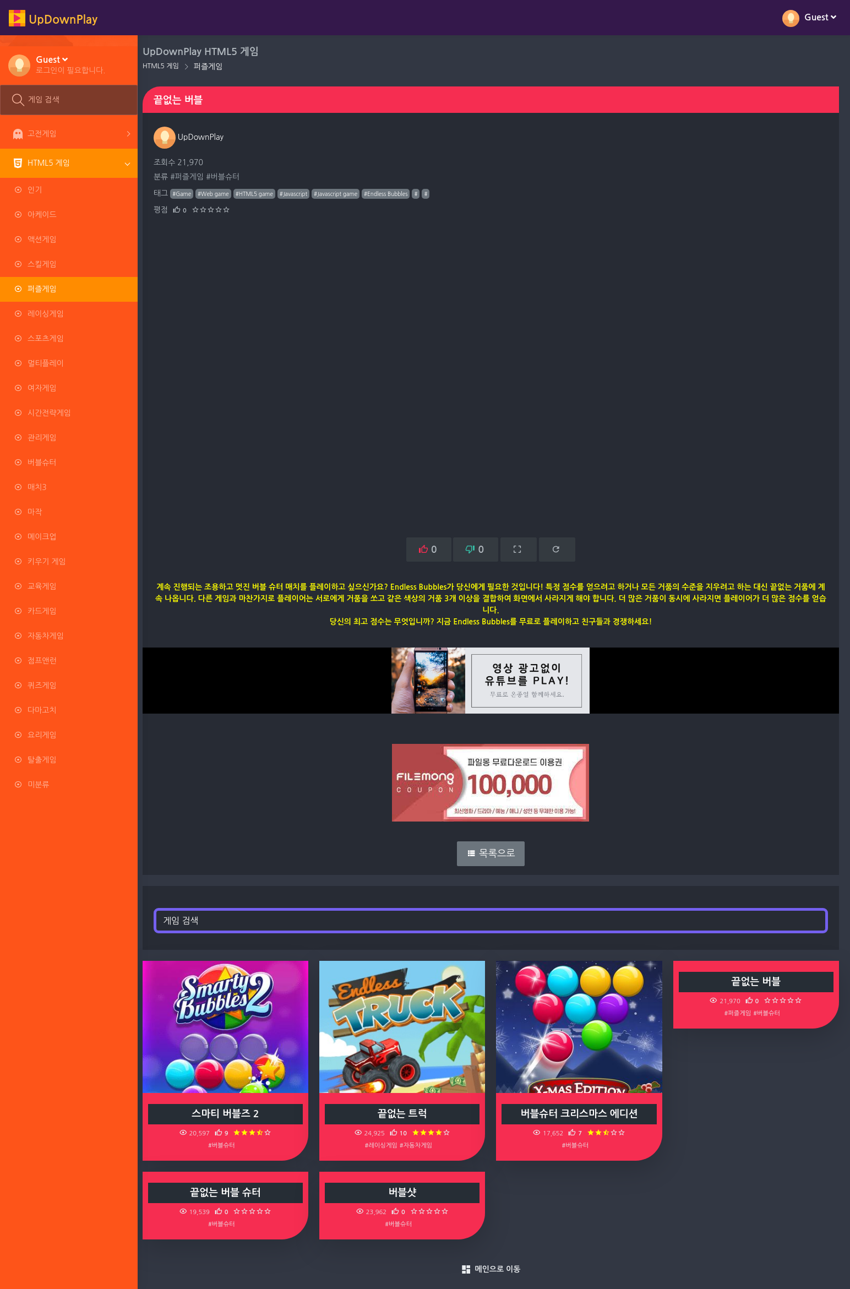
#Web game (219, 194)
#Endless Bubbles (391, 194)
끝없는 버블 (757, 982)
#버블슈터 (229, 177)
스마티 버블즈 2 (231, 1114)
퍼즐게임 (214, 66)
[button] (71, 64)
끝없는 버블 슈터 (230, 1193)
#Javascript (299, 194)
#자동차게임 (420, 1145)
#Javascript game (341, 194)
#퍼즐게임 (193, 177)
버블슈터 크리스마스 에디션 (581, 1114)
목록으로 (494, 853)
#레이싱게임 (384, 1145)
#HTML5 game (260, 194)
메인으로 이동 (494, 1269)
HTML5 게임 (167, 66)
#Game (187, 194)
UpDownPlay (195, 137)
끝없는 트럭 (406, 1114)
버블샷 (406, 1193)
